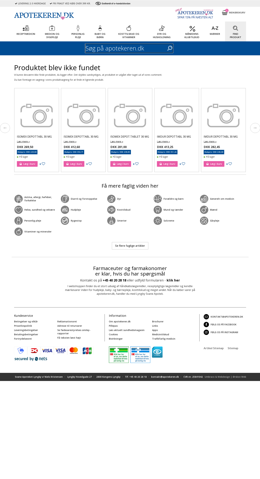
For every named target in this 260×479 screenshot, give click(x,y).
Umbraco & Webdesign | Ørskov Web (225, 376)
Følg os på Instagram (221, 332)
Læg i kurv (27, 163)
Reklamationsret (67, 321)
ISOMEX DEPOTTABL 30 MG (34, 136)
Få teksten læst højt (69, 337)
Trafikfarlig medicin (163, 338)
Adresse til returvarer (69, 325)
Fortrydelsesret (23, 338)
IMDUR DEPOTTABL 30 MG (174, 136)
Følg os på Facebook (220, 324)
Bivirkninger (116, 338)
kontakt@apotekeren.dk (223, 316)
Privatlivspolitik (23, 325)
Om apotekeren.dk (120, 321)
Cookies (113, 334)
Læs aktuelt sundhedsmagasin (126, 330)
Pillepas (113, 325)
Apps (155, 330)
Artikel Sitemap (214, 348)
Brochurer (158, 321)
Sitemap (233, 348)
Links (155, 325)
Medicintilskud (160, 334)
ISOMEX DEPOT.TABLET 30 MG (129, 136)
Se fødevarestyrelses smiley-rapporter (73, 331)
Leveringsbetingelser (26, 330)
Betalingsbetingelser (26, 334)
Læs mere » (23, 141)
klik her (173, 280)
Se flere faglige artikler (130, 246)
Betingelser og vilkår (26, 321)
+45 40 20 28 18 (114, 280)
